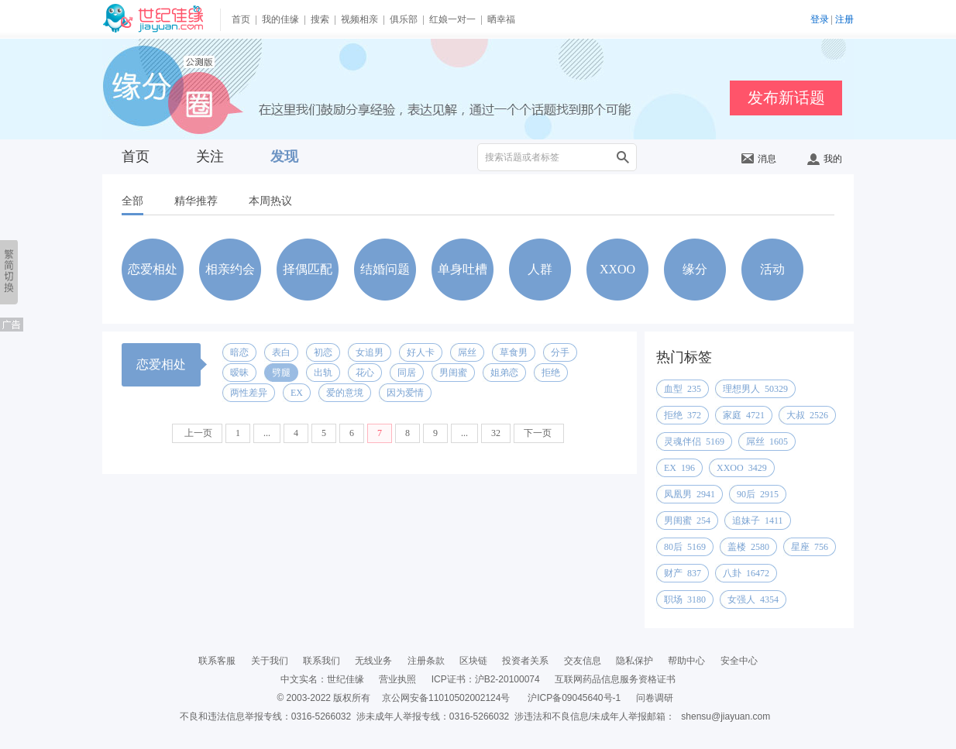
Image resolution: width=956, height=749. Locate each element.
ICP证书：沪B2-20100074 (486, 679)
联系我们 (321, 660)
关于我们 (269, 660)
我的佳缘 (280, 19)
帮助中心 (686, 660)
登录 (819, 19)
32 (495, 433)
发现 (284, 156)
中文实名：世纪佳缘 (322, 679)
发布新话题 (786, 97)
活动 (772, 269)
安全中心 (739, 660)
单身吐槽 (462, 269)
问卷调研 (654, 697)
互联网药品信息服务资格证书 (615, 679)
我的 (824, 158)
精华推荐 (196, 201)
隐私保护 (634, 660)
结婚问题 (385, 269)
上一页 (197, 433)
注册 (844, 19)
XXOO (617, 269)
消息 (758, 158)
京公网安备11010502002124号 (446, 697)
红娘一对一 (452, 19)
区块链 (473, 660)
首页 (241, 19)
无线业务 (373, 660)
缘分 (695, 269)
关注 (210, 156)
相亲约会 (230, 269)
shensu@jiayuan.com (725, 716)
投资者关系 (525, 660)
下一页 (539, 433)
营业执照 (397, 679)
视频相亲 (359, 19)
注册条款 (426, 660)
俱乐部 (404, 19)
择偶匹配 (307, 269)
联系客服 (217, 660)
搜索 (320, 19)
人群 (540, 269)
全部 (132, 201)
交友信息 (582, 660)
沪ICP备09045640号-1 (574, 697)
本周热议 (270, 201)
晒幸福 (501, 19)
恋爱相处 (152, 269)
